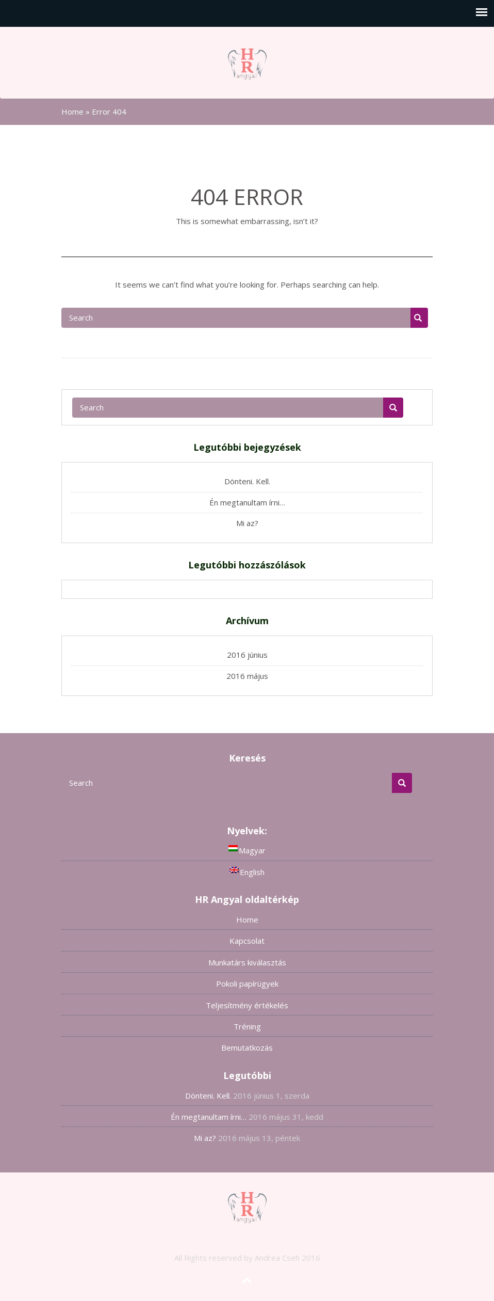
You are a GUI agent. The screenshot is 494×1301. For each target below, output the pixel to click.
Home (72, 111)
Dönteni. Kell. (247, 481)
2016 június (247, 654)
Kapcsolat (247, 940)
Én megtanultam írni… (247, 502)
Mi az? (247, 523)
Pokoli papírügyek (247, 983)
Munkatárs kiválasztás (247, 962)
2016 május (247, 676)
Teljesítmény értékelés (247, 1005)
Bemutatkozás (247, 1047)
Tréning (247, 1026)
